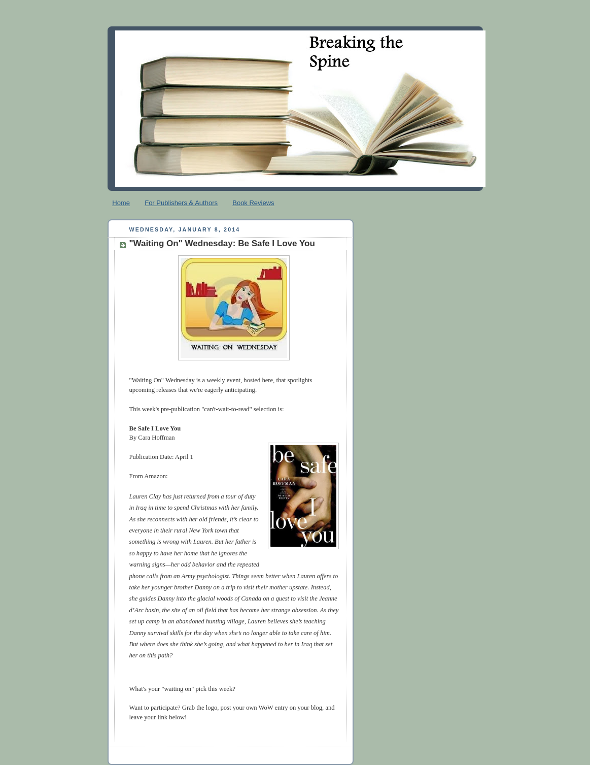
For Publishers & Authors (181, 203)
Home (121, 203)
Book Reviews (253, 203)
